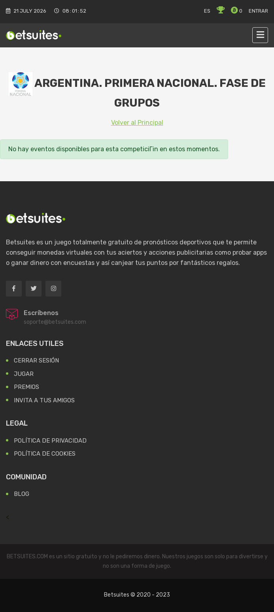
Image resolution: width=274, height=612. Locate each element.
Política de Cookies (45, 453)
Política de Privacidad (50, 440)
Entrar (258, 11)
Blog (21, 493)
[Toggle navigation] (260, 35)
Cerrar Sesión (36, 360)
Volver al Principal (137, 122)
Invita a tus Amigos (44, 400)
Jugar (24, 373)
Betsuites (116, 594)
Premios (26, 386)
